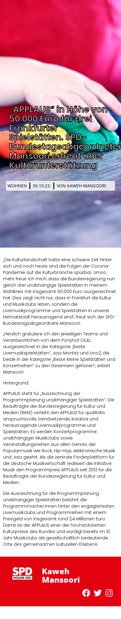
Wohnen (17, 186)
